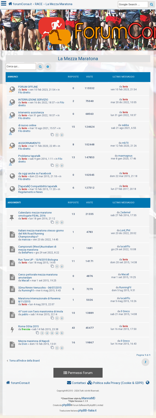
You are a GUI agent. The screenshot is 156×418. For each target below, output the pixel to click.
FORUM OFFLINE (28, 86)
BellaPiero (27, 252)
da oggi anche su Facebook (34, 173)
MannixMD (88, 398)
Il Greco (125, 311)
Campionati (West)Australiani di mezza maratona (37, 248)
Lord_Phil (125, 230)
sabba (125, 125)
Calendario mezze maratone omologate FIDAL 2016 (35, 214)
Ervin (24, 344)
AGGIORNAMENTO (29, 143)
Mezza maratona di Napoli (33, 341)
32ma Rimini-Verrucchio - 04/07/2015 (39, 287)
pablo (25, 314)
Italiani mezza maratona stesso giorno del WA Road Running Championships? (41, 233)
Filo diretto (24, 92)
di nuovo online (27, 125)
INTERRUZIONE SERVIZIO (33, 99)
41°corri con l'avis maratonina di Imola (40, 311)
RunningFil (28, 290)
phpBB (66, 405)
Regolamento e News (30, 192)
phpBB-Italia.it (87, 410)
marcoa (26, 239)
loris (24, 89)
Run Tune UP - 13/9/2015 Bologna (38, 259)
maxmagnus (125, 155)
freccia (26, 329)
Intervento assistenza (31, 112)
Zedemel (125, 212)
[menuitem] (115, 383)
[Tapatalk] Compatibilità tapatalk (37, 186)
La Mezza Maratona (78, 58)
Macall (25, 280)
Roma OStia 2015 (28, 326)
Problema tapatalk (29, 155)
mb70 (125, 143)
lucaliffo (125, 246)
